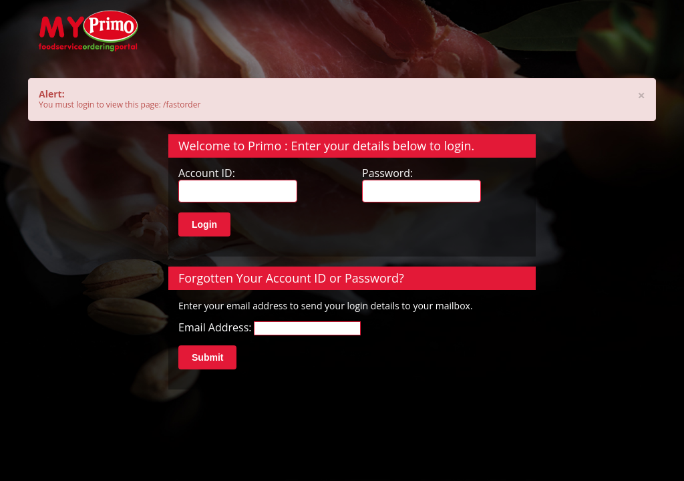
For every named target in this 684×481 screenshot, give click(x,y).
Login (204, 224)
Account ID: (206, 173)
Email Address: (215, 327)
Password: (387, 173)
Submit (207, 357)
